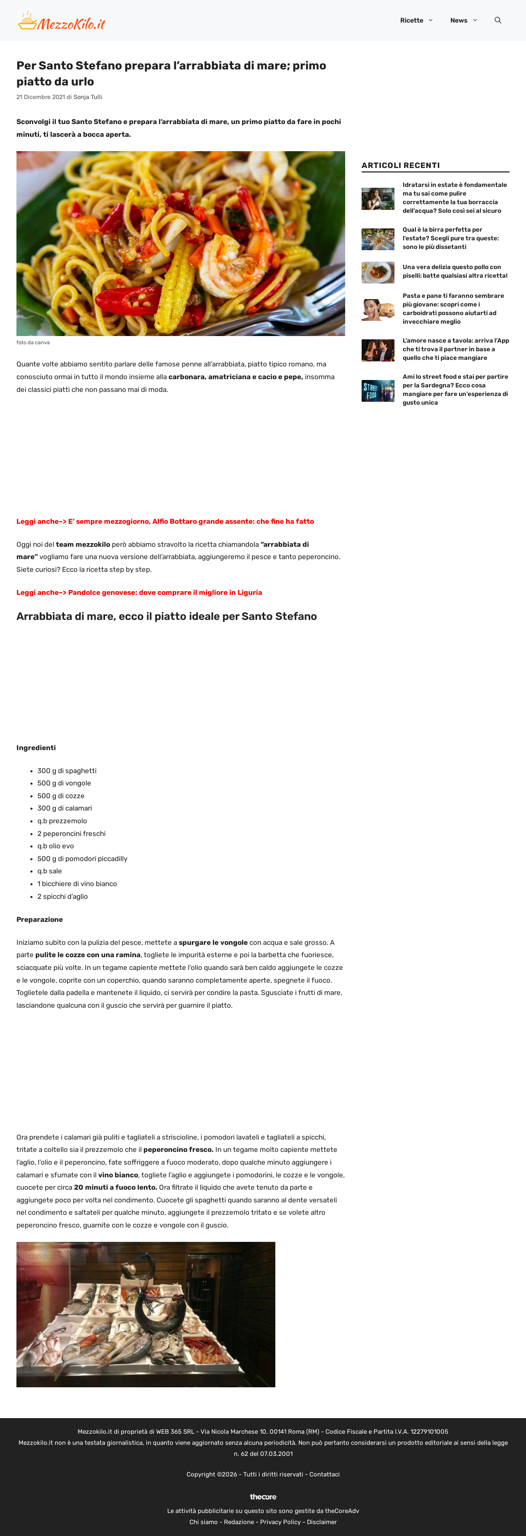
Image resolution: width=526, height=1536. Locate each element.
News (468, 20)
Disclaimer (322, 1522)
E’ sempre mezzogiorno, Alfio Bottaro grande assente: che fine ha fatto (190, 521)
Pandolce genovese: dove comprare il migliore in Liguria (164, 592)
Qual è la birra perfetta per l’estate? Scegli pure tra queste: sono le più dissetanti (451, 238)
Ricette (421, 20)
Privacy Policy (280, 1522)
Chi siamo (203, 1522)
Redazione (239, 1522)
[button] (498, 20)
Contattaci (324, 1474)
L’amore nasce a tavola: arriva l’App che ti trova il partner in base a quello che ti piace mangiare (456, 349)
